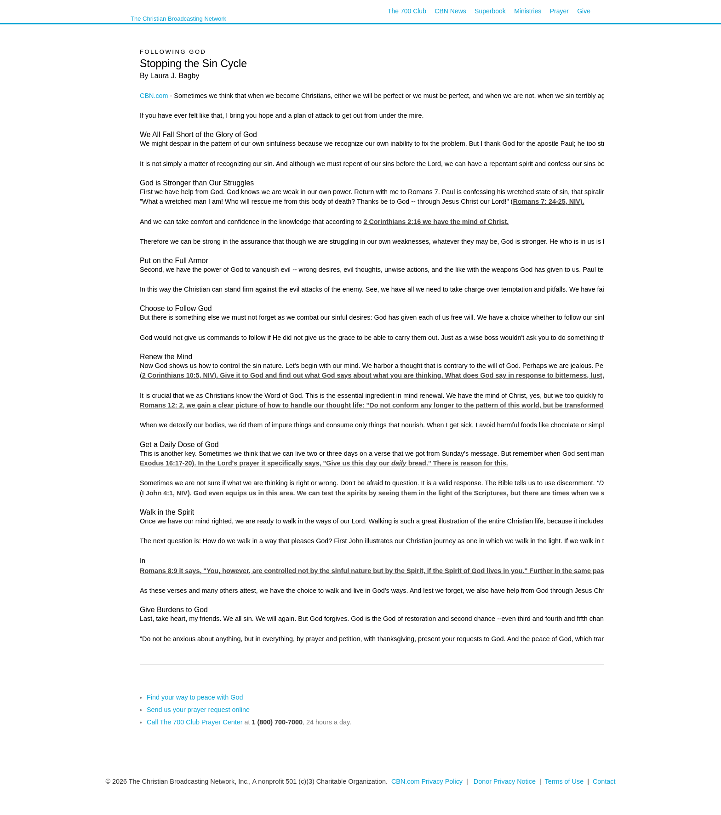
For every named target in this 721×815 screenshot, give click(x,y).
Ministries (527, 11)
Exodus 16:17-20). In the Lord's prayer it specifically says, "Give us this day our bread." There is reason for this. (324, 463)
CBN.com (154, 95)
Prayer (559, 11)
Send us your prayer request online (198, 709)
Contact (604, 781)
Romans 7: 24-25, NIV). (548, 201)
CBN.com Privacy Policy (427, 781)
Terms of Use (564, 781)
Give (583, 11)
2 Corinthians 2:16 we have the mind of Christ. (436, 221)
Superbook (490, 11)
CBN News (450, 11)
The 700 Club (407, 11)
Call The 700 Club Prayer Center (195, 722)
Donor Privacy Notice (505, 781)
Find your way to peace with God (195, 697)
